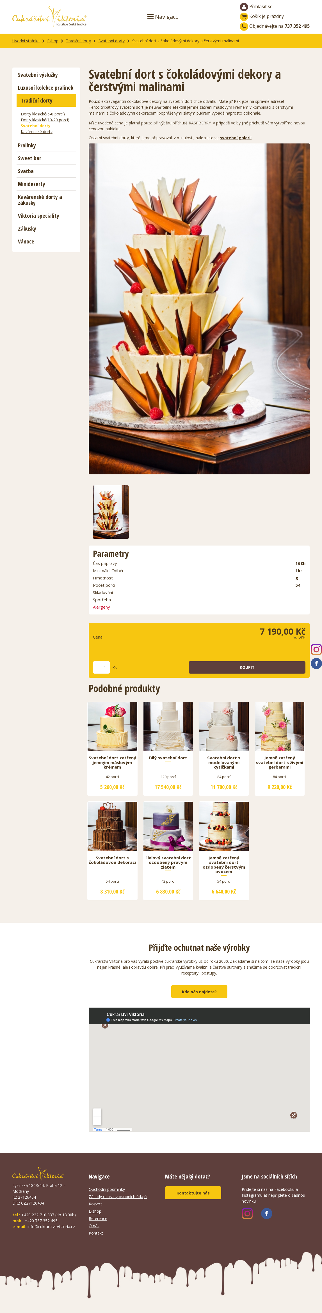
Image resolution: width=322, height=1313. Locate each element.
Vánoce (26, 241)
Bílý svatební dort (168, 757)
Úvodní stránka (26, 40)
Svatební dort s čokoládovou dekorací (112, 860)
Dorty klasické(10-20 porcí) (45, 119)
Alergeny (101, 607)
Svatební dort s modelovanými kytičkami (223, 762)
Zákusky (27, 228)
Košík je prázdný (262, 16)
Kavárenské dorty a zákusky (40, 200)
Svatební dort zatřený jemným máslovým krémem (112, 762)
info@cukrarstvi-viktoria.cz (51, 1226)
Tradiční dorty (78, 40)
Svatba (26, 171)
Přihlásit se (256, 7)
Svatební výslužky (38, 74)
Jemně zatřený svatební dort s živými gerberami (279, 762)
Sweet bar (29, 158)
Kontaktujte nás (193, 1193)
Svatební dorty (112, 40)
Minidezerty (31, 184)
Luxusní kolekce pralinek (45, 87)
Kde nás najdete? (199, 991)
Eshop (52, 40)
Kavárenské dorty (36, 131)
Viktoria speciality (38, 215)
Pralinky (27, 145)
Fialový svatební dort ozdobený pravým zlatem (168, 862)
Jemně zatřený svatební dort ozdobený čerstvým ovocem (224, 864)
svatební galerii (236, 137)
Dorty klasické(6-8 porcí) (43, 114)
